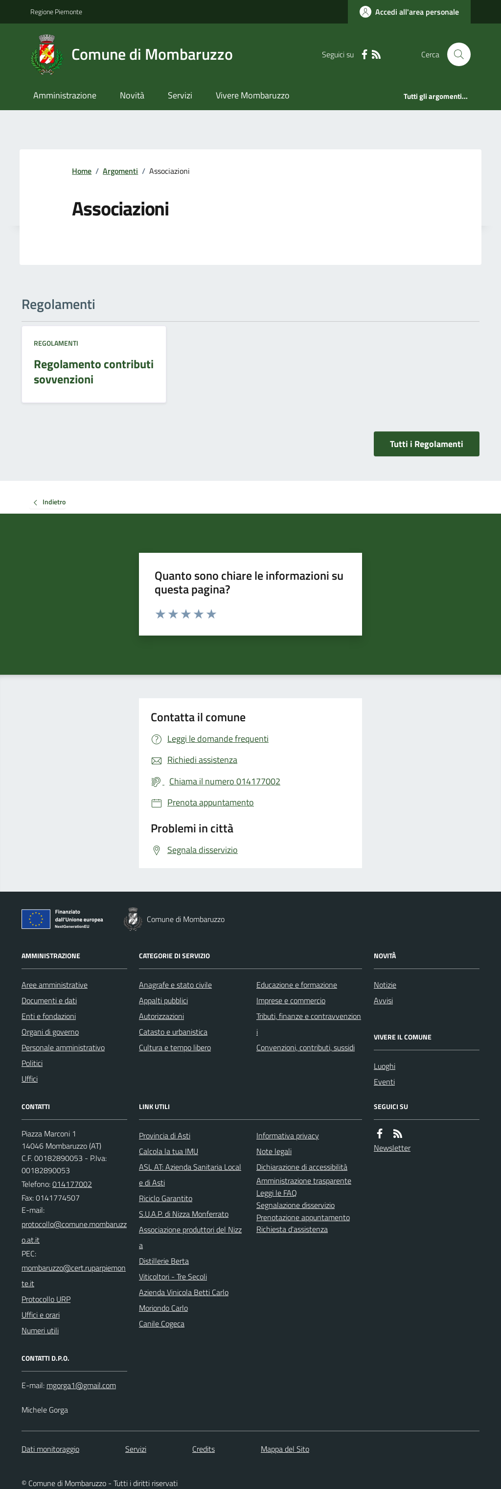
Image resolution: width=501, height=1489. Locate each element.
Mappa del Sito (285, 1449)
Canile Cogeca (161, 1323)
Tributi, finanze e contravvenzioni (308, 1024)
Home (81, 171)
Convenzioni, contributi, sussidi (305, 1047)
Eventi (384, 1081)
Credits (203, 1449)
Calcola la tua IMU (168, 1151)
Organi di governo (50, 1032)
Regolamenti (56, 343)
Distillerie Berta (164, 1261)
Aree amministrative (55, 985)
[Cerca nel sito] (455, 54)
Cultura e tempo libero (175, 1047)
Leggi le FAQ (276, 1193)
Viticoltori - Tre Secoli (173, 1276)
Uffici (30, 1079)
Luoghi (384, 1066)
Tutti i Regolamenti (426, 443)
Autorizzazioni (161, 1016)
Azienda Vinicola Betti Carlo (183, 1292)
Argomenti (120, 171)
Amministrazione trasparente (303, 1180)
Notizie (385, 985)
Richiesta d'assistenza (292, 1229)
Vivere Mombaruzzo (253, 95)
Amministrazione (64, 95)
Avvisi (383, 1000)
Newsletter (392, 1148)
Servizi (180, 95)
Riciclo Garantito (165, 1198)
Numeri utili (40, 1330)
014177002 (72, 1184)
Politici (32, 1063)
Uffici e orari (41, 1315)
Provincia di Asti (164, 1135)
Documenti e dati (49, 1000)
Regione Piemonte (56, 11)
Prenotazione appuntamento (303, 1217)
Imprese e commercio (290, 1000)
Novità (132, 95)
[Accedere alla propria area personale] (409, 12)
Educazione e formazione (296, 985)
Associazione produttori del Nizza (190, 1237)
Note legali (274, 1151)
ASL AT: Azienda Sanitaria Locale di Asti (190, 1174)
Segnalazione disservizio (295, 1205)
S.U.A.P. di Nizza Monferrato (183, 1214)
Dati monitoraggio (50, 1449)
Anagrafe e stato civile (175, 985)
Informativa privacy (287, 1135)
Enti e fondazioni (49, 1016)
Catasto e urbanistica (173, 1032)
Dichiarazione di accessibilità (301, 1167)
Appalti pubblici (163, 1000)
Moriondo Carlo (163, 1308)
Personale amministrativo (63, 1047)
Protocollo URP (46, 1299)
